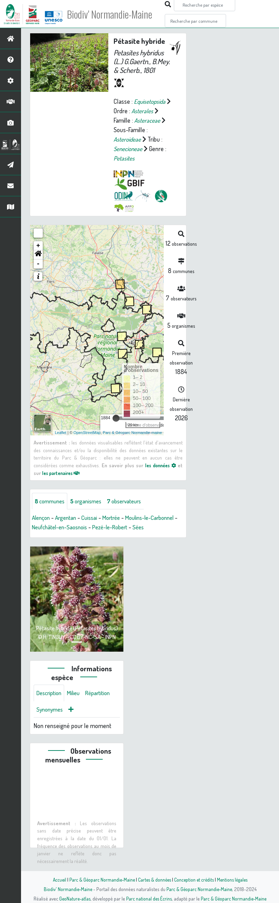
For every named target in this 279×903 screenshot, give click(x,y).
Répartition (103, 703)
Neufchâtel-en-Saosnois (93, 527)
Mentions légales (234, 879)
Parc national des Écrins (148, 898)
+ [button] (38, 246)
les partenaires (63, 472)
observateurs (132, 501)
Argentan (68, 518)
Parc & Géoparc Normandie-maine (132, 432)
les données (159, 465)
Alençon (42, 518)
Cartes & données (153, 879)
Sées (38, 537)
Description (50, 703)
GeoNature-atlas (73, 898)
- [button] (38, 264)
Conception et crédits (194, 879)
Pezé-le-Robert (148, 527)
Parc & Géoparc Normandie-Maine (99, 879)
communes (51, 501)
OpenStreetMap (87, 432)
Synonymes (51, 720)
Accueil (56, 879)
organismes (90, 501)
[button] (38, 254)
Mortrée (118, 518)
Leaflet (60, 432)
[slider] (116, 418)
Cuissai (94, 518)
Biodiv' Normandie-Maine (115, 14)
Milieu (77, 703)
